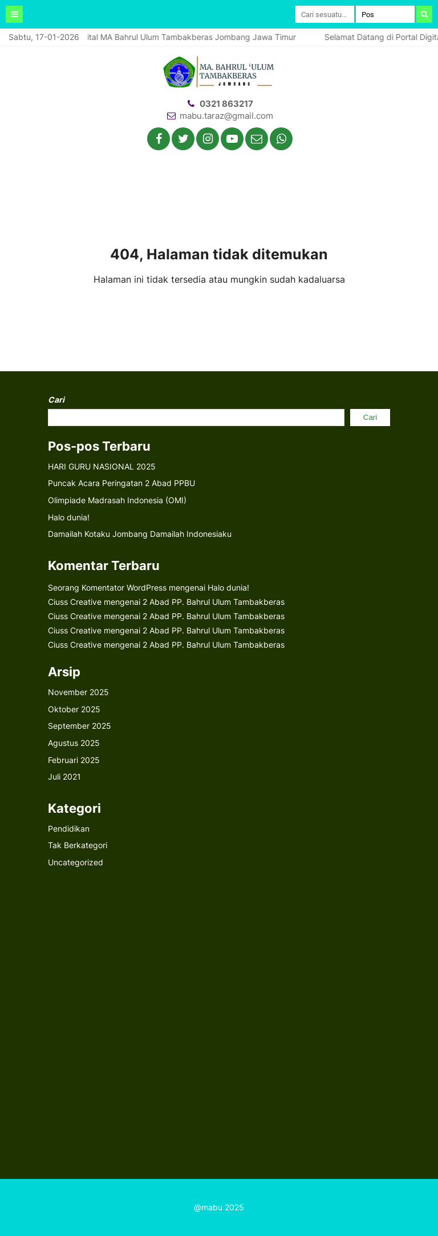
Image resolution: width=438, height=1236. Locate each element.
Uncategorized (75, 862)
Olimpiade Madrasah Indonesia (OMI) (117, 500)
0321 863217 (226, 103)
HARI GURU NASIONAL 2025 (102, 466)
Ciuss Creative (75, 602)
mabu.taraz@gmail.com (226, 115)
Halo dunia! (69, 517)
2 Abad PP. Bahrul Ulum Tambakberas (214, 602)
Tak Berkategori (77, 845)
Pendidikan (69, 828)
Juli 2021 (64, 776)
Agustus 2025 (74, 743)
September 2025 (79, 726)
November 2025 (78, 692)
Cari (56, 399)
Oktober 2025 (74, 709)
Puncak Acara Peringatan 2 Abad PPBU (121, 483)
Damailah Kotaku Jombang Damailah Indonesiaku (140, 534)
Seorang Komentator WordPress (107, 587)
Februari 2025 (74, 760)
